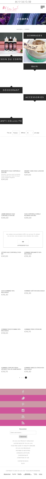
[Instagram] (23, 410)
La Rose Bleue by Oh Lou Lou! (23, 443)
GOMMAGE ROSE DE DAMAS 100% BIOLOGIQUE (10, 330)
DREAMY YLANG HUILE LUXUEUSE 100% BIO (34, 171)
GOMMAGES (34, 35)
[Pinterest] (23, 404)
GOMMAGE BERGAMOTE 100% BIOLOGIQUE (32, 253)
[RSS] (23, 423)
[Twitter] (23, 398)
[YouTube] (23, 417)
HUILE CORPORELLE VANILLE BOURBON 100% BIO (32, 214)
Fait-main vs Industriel (23, 450)
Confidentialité (23, 455)
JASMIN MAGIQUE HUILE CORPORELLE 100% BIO (8, 214)
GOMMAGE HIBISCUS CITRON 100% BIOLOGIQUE (34, 368)
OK (23, 241)
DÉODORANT (11, 90)
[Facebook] (23, 392)
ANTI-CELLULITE (11, 121)
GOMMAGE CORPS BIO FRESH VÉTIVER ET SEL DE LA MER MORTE (11, 368)
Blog (23, 463)
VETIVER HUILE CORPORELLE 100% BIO (11, 253)
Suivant (26, 377)
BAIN (34, 66)
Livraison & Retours (23, 453)
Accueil (20, 29)
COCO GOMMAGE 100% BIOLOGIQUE (7, 291)
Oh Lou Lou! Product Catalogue (23, 441)
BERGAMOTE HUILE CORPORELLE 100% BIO (10, 171)
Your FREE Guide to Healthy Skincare (23, 446)
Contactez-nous (23, 461)
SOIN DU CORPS (11, 59)
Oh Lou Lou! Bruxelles (23, 448)
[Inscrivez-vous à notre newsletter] (23, 432)
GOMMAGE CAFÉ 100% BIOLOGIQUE (34, 291)
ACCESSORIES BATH (34, 100)
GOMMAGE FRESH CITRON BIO (33, 329)
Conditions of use (23, 458)
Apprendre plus (23, 245)
